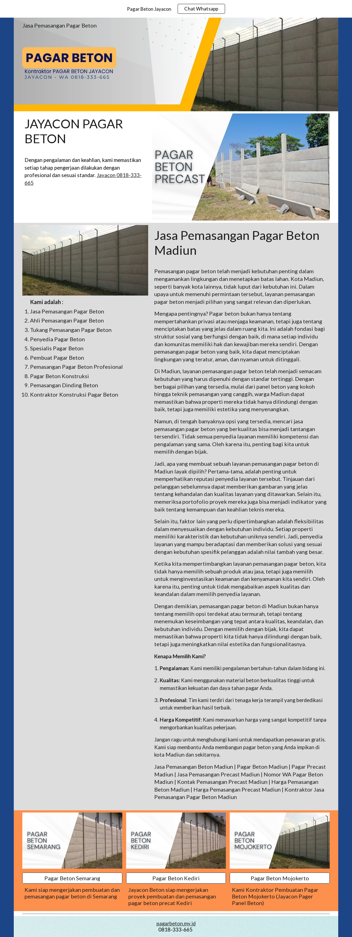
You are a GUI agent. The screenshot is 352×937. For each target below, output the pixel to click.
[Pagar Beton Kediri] (176, 878)
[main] (85, 131)
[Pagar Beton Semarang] (72, 878)
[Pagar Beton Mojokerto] (279, 878)
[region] (176, 9)
